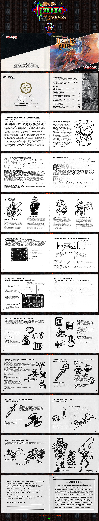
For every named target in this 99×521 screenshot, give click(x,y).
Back (49, 518)
